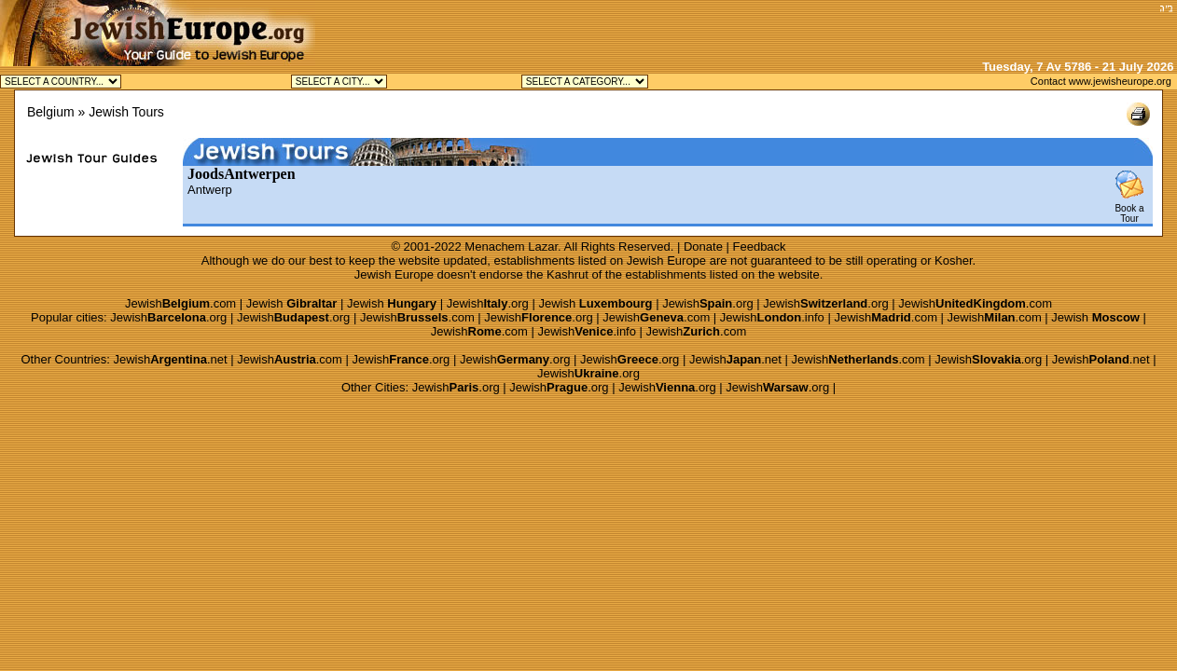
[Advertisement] (935, 28)
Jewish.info (772, 317)
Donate (703, 246)
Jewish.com (180, 303)
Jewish (292, 303)
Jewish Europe (666, 260)
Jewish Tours (126, 111)
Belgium (51, 111)
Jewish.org (488, 303)
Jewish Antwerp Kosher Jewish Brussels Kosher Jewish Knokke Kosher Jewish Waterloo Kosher (339, 82)
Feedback (759, 246)
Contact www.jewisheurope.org (1101, 81)
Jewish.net (170, 359)
